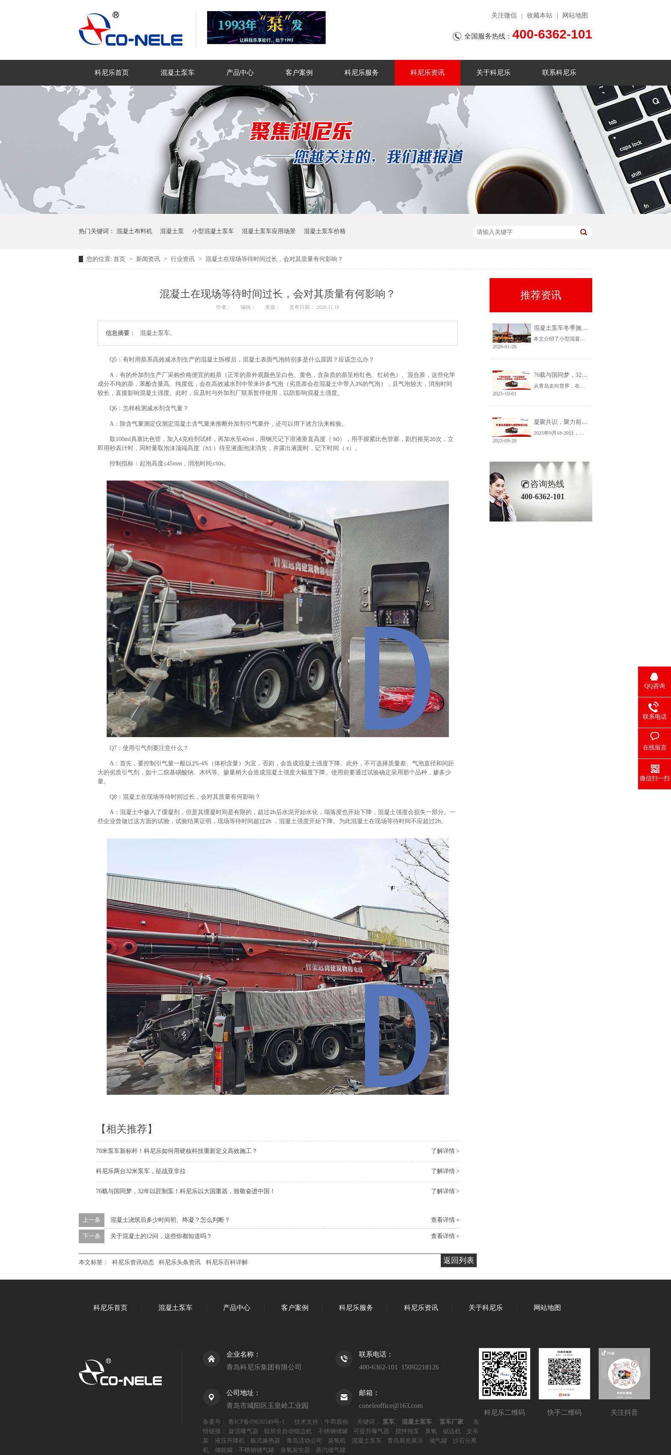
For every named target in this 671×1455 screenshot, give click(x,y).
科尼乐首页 (112, 72)
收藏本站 (539, 15)
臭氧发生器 (295, 1450)
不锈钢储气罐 (256, 1450)
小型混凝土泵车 (213, 231)
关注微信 (504, 15)
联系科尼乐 (559, 72)
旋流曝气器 (243, 1431)
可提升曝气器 (371, 1431)
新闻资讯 (149, 259)
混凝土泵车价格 (325, 231)
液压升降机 (230, 1440)
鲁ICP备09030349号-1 (257, 1422)
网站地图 (575, 15)
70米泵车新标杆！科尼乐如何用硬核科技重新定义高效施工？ (177, 1151)
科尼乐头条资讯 (180, 1262)
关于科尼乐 (493, 72)
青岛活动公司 (304, 1440)
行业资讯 (183, 259)
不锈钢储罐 (333, 1431)
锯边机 (452, 1431)
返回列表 (458, 1260)
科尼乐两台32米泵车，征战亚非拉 (141, 1171)
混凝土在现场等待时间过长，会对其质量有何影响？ (274, 259)
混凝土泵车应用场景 (269, 231)
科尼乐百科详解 (227, 1262)
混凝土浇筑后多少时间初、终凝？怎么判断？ (170, 1220)
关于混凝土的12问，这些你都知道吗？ (161, 1236)
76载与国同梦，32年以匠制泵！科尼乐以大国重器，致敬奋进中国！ (186, 1191)
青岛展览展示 (405, 1440)
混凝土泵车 (177, 72)
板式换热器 (265, 1440)
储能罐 (224, 1450)
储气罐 (438, 1440)
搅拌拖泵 (407, 1431)
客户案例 (299, 72)
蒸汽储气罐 (331, 1450)
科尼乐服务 (361, 72)
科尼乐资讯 (427, 72)
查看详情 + (445, 1220)
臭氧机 (337, 1440)
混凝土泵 (172, 231)
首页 (120, 259)
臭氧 (431, 1431)
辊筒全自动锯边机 (288, 1431)
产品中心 (240, 72)
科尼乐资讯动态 (133, 1262)
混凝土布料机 (134, 231)
